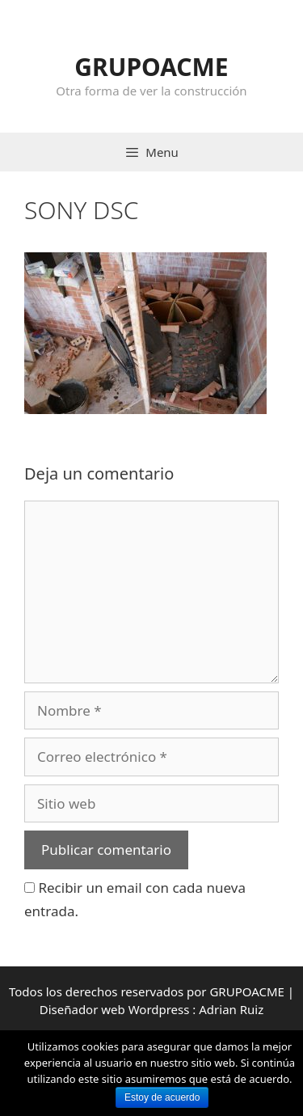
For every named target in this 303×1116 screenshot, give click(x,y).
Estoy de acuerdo (162, 1097)
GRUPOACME (151, 66)
